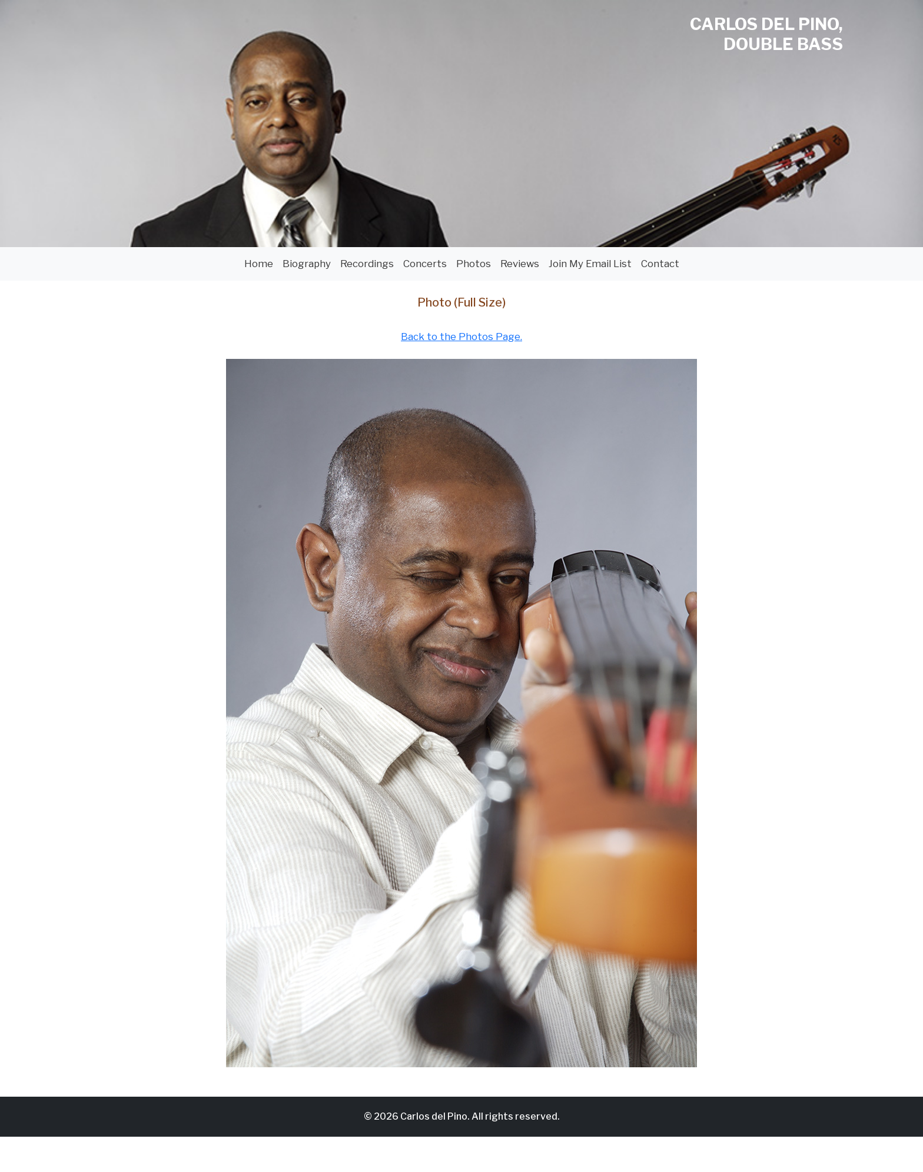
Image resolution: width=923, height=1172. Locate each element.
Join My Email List (590, 263)
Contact (660, 263)
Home (258, 263)
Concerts (425, 263)
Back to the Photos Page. (461, 336)
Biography (307, 263)
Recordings (367, 263)
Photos (473, 263)
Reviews (519, 263)
